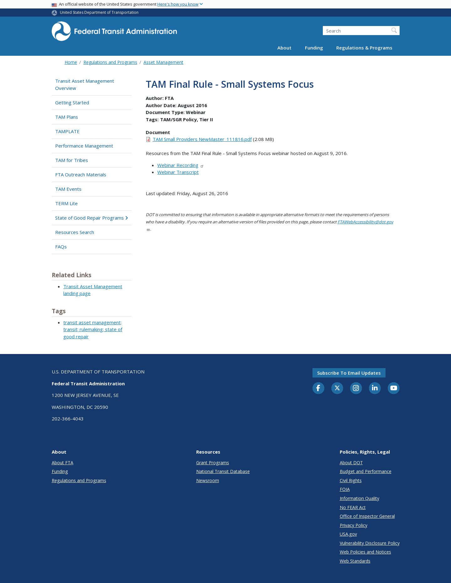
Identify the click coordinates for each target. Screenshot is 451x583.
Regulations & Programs (364, 47)
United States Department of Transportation (99, 12)
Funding (314, 47)
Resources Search (74, 232)
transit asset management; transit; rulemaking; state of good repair (92, 329)
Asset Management (163, 62)
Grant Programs (212, 463)
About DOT (351, 463)
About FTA (62, 463)
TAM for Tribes (71, 160)
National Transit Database (223, 471)
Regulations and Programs (110, 62)
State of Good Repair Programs (91, 218)
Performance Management (84, 146)
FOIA (345, 489)
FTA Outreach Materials (80, 174)
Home (71, 62)
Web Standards (355, 561)
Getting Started (72, 102)
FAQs (61, 246)
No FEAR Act (353, 507)
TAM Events (68, 189)
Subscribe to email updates (349, 373)
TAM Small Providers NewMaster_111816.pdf (202, 139)
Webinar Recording (180, 165)
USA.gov (348, 534)
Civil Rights (351, 480)
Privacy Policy (353, 525)
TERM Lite (66, 203)
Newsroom (207, 480)
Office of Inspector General (367, 516)
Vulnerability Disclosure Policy (370, 543)
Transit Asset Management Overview (84, 84)
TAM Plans (66, 117)
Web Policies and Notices (365, 552)
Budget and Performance (365, 471)
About (284, 47)
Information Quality (359, 498)
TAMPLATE (67, 131)
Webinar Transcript (178, 172)
